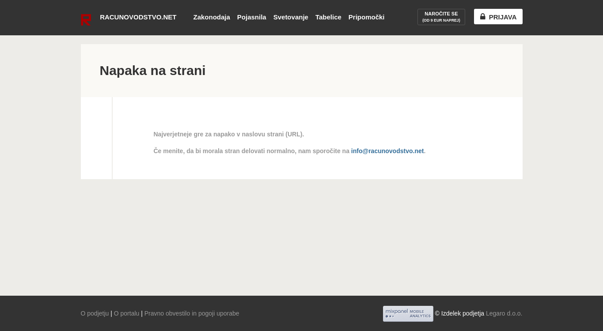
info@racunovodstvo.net (387, 150)
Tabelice (328, 17)
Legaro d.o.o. (504, 313)
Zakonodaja (211, 17)
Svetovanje (290, 17)
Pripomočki (367, 17)
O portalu (127, 313)
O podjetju (95, 313)
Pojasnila (251, 17)
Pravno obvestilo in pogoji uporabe (191, 313)
